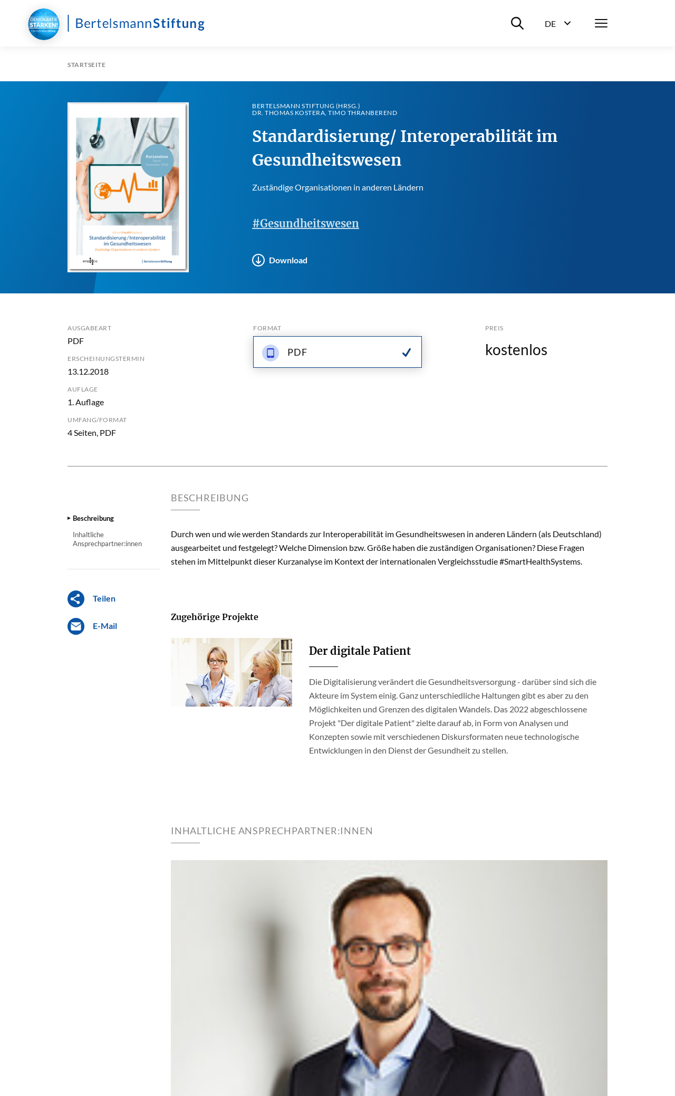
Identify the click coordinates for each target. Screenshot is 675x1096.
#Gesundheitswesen (305, 223)
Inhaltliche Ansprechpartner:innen (107, 538)
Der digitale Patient (360, 650)
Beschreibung (93, 518)
